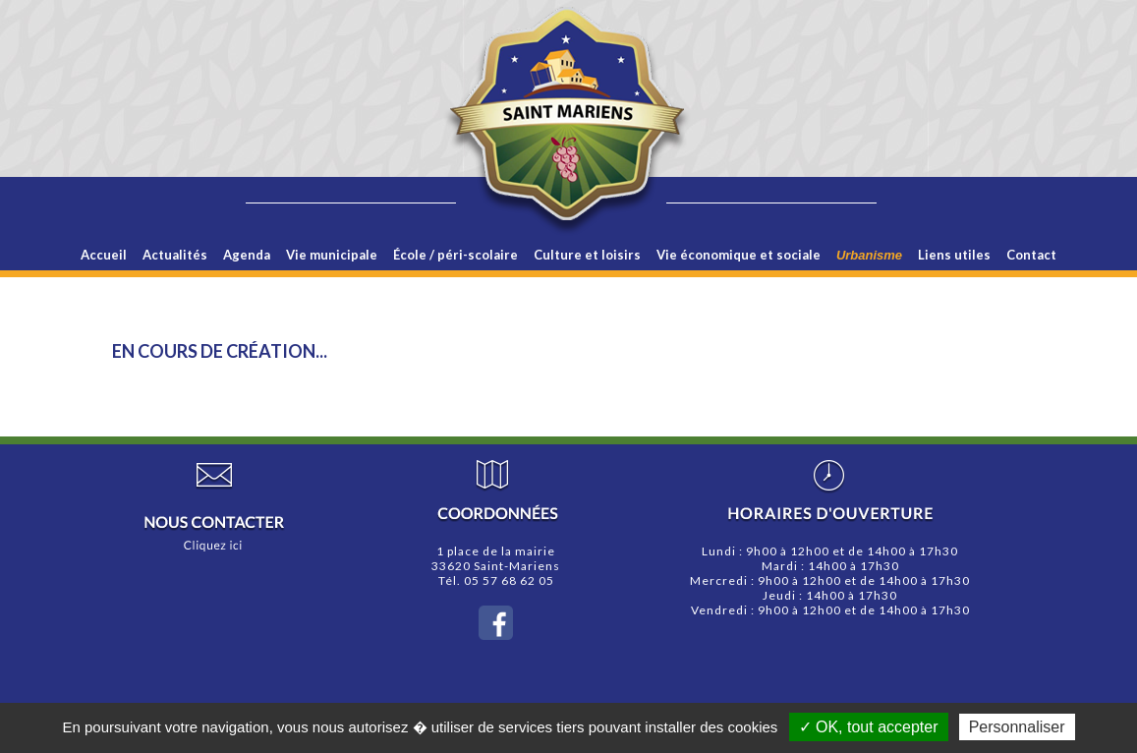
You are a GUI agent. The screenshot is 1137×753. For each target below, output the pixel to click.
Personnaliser (1017, 727)
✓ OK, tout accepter (868, 727)
